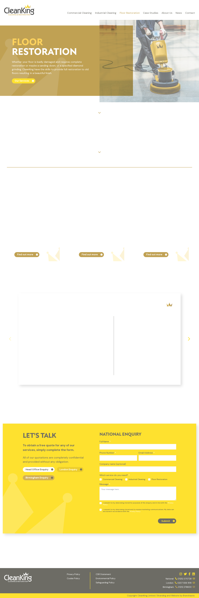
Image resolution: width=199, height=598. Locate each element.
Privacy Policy (135, 511)
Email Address (147, 452)
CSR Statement (103, 574)
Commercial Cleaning (79, 13)
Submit (165, 521)
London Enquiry (68, 469)
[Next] (189, 339)
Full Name (105, 441)
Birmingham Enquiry (37, 477)
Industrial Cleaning (105, 13)
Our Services (22, 80)
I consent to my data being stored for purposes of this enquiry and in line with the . (136, 504)
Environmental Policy (105, 578)
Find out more (25, 254)
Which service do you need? (115, 475)
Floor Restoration (130, 13)
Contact (190, 13)
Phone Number (108, 452)
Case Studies (150, 13)
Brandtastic (189, 595)
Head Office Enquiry (37, 469)
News (179, 13)
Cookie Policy (73, 578)
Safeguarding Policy (105, 582)
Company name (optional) (113, 464)
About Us (167, 13)
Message (105, 484)
